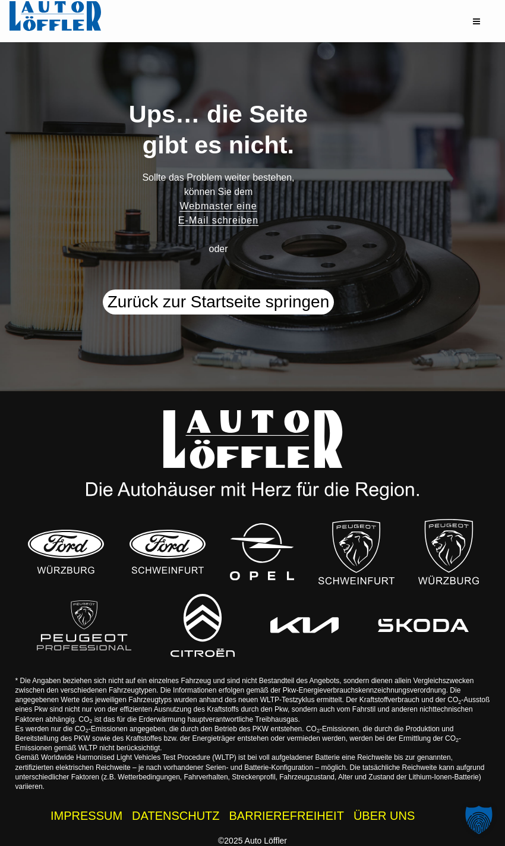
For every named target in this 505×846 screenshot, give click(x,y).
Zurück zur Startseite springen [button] (219, 302)
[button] (476, 21)
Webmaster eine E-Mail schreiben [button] (218, 213)
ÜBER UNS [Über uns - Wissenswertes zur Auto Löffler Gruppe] (384, 815)
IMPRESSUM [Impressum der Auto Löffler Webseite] (86, 815)
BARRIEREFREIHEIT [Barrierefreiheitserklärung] (286, 815)
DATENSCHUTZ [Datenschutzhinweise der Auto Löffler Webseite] (175, 815)
